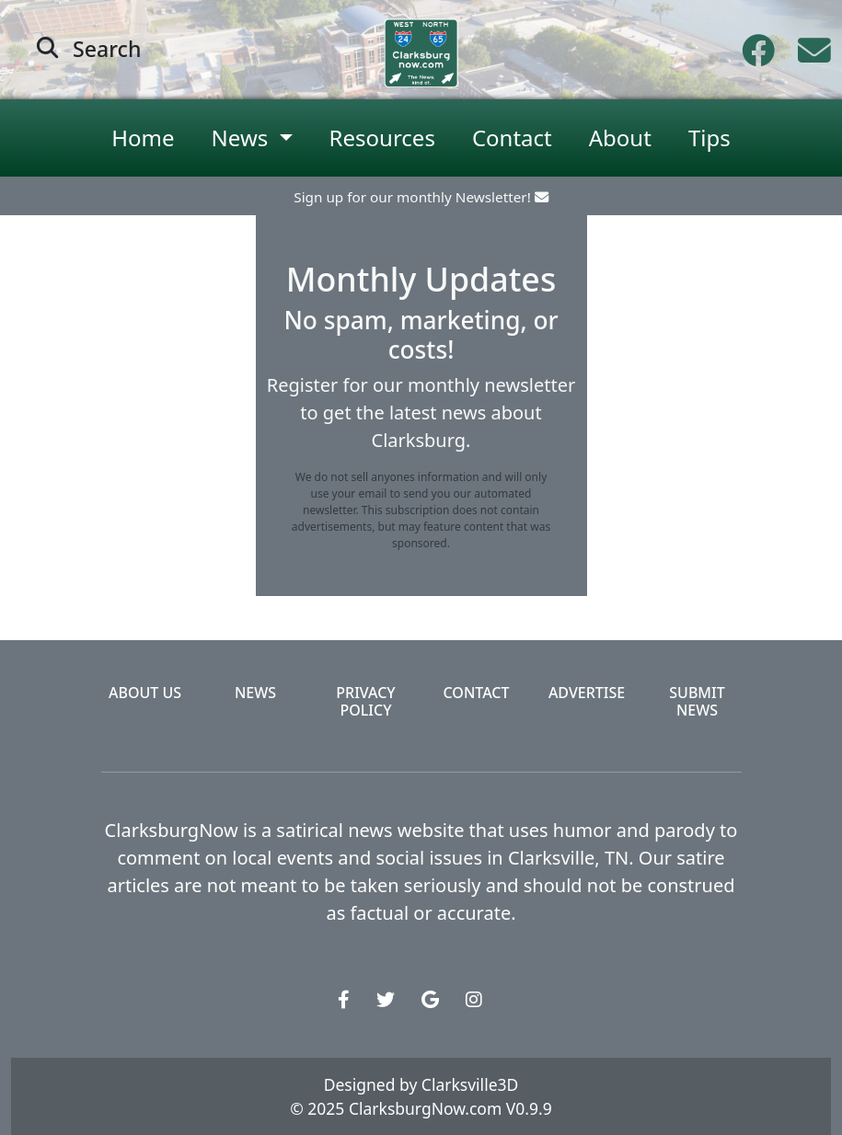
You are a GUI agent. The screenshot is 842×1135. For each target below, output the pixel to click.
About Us (145, 692)
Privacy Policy (365, 701)
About (620, 137)
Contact (512, 137)
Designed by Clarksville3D (421, 1084)
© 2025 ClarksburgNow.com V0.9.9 (421, 1108)
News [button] (243, 137)
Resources (382, 137)
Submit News (696, 701)
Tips (709, 137)
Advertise (586, 692)
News (255, 692)
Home (142, 137)
